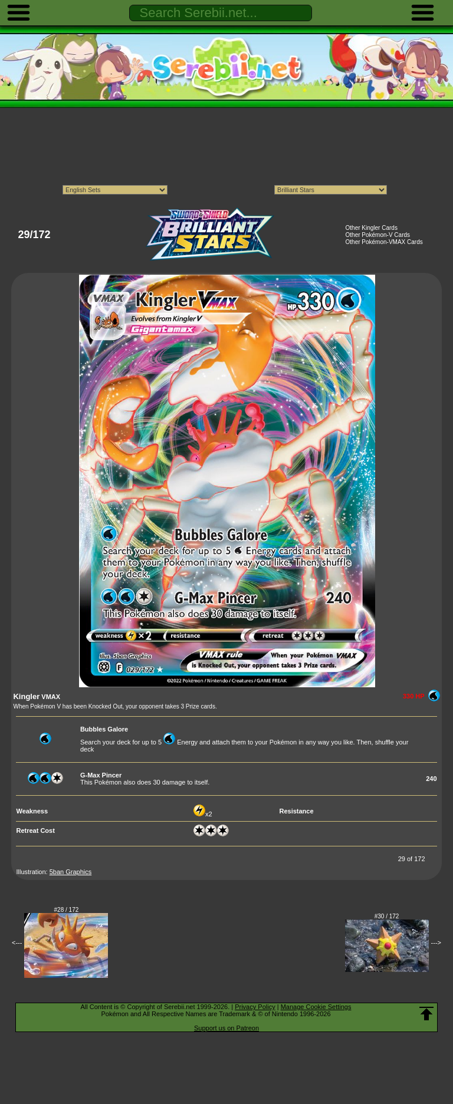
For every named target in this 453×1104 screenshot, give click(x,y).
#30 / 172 (387, 916)
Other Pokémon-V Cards (378, 235)
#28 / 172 (66, 910)
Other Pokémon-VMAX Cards (384, 242)
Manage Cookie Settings (316, 1006)
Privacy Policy (255, 1006)
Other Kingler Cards (372, 228)
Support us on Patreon (226, 1028)
